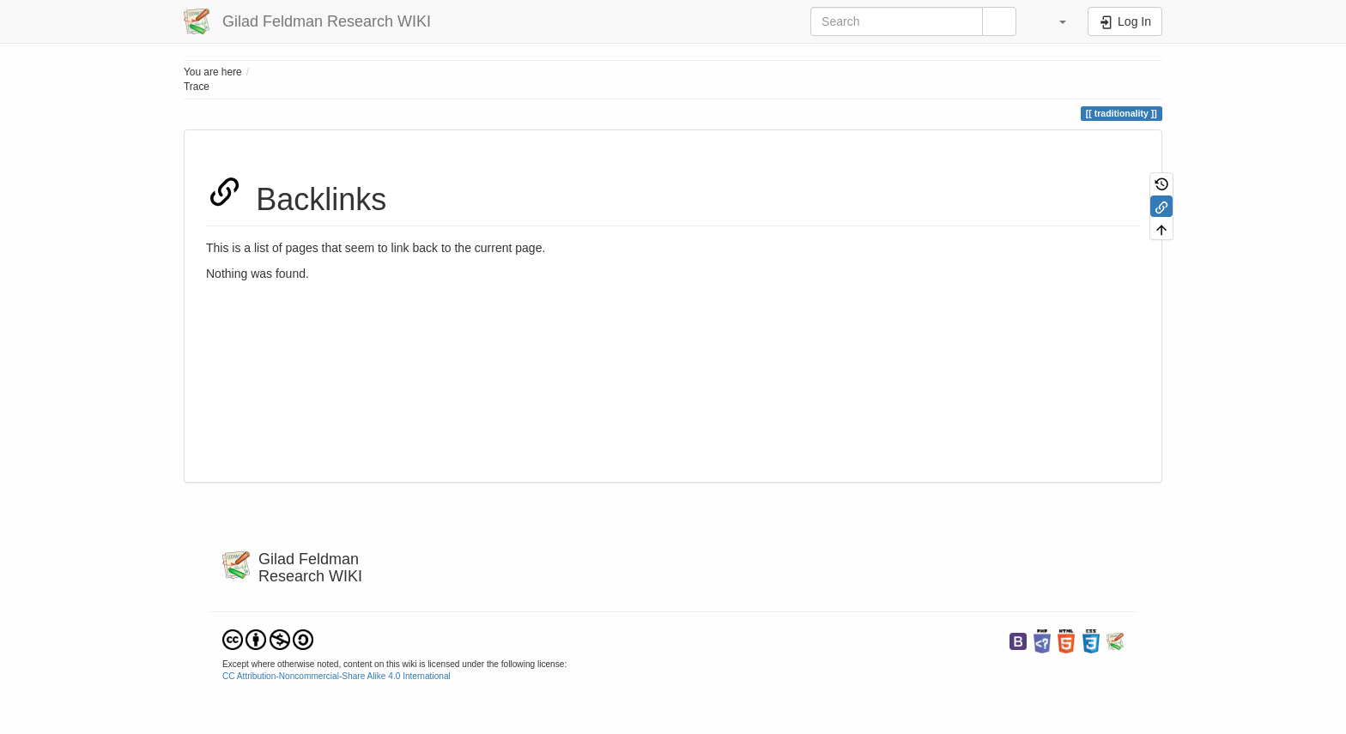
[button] (1054, 21)
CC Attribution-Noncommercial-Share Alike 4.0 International (336, 676)
